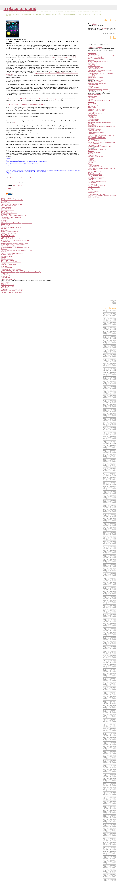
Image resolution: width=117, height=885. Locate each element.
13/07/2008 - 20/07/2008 (109, 518)
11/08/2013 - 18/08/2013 (109, 828)
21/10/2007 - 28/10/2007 (109, 476)
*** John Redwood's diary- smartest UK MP (13, 244)
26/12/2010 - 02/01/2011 (109, 668)
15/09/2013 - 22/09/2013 (109, 834)
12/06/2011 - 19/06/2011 (109, 697)
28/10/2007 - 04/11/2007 (109, 477)
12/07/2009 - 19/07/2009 (109, 583)
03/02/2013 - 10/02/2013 (109, 806)
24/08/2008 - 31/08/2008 (109, 525)
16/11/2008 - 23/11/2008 (109, 540)
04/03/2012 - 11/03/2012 (109, 744)
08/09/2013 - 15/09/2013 (109, 833)
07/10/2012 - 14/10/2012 (109, 784)
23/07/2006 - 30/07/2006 (109, 411)
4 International (92, 53)
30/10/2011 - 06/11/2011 (109, 721)
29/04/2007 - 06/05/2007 (109, 459)
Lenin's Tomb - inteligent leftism (97, 181)
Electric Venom (92, 117)
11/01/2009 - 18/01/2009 (109, 550)
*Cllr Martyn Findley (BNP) (95, 129)
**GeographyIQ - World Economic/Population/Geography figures (99, 145)
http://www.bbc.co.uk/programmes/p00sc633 (64, 57)
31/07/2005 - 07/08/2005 (109, 355)
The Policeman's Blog (7, 237)
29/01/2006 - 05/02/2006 (109, 382)
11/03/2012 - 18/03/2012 (109, 746)
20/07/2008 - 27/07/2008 (109, 519)
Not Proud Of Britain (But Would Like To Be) (13, 215)
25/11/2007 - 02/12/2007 (109, 482)
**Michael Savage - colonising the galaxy (12, 250)
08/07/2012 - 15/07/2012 (109, 768)
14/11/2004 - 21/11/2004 (109, 312)
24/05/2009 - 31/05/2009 (109, 574)
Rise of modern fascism (28, 178)
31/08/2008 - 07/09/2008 (109, 527)
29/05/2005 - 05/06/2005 (109, 347)
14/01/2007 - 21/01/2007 (109, 441)
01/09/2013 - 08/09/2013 (109, 832)
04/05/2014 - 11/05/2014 (109, 871)
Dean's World (91, 106)
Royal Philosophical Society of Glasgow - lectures (15, 247)
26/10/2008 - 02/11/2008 (109, 537)
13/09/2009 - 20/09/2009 (109, 595)
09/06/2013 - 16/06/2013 (109, 816)
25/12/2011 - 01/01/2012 (109, 732)
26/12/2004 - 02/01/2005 (109, 319)
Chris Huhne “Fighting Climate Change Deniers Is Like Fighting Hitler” (25, 104)
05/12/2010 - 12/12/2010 (109, 664)
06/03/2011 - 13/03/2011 (109, 679)
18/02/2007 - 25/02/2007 (109, 447)
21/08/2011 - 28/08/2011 (109, 710)
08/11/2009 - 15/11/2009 (109, 605)
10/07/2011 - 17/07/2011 (109, 702)
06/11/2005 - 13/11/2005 (109, 367)
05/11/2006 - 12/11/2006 (109, 429)
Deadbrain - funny (93, 105)
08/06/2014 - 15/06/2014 (109, 878)
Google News (112, 300)
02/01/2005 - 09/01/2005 (109, 321)
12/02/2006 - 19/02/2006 (109, 385)
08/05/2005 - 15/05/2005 (109, 344)
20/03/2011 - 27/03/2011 (109, 682)
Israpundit (90, 159)
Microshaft (4, 201)
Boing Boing (91, 80)
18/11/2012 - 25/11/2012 (109, 792)
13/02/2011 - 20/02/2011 (109, 675)
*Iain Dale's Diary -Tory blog (96, 156)
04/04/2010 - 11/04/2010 (109, 632)
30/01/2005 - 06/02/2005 (109, 326)
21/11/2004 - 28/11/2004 (109, 313)
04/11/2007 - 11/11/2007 (109, 478)
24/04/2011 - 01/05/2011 (109, 688)
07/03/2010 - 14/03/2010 (109, 627)
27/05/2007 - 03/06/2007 (109, 464)
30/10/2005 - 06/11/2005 (109, 365)
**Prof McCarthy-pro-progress (96, 194)
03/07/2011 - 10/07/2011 (109, 701)
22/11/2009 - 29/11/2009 (109, 607)
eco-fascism (17, 178)
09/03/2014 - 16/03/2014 (109, 865)
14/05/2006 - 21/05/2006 (109, 401)
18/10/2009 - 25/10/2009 (109, 601)
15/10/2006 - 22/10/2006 (109, 426)
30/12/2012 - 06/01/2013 (109, 800)
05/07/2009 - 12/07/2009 (109, 582)
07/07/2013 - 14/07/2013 (109, 821)
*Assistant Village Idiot (94, 66)
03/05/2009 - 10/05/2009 (109, 570)
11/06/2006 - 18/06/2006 (109, 406)
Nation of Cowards (6, 208)
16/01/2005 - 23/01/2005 (109, 323)
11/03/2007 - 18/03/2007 (109, 451)
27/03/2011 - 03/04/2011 (109, 683)
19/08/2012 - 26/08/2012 (109, 775)
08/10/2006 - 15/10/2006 (109, 424)
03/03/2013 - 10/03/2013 (109, 811)
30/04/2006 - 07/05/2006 (109, 399)
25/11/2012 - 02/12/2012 (109, 793)
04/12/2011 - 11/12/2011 (109, 728)
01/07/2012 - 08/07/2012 (109, 766)
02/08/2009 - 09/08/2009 (109, 587)
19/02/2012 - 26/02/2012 (109, 742)
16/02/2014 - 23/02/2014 (109, 861)
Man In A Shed (92, 190)
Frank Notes (91, 133)
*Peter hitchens (5, 230)
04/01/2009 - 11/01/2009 (109, 549)
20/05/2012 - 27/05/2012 (109, 759)
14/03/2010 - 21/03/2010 (109, 628)
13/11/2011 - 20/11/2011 (109, 724)
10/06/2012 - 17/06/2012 (109, 762)
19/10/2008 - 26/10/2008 (109, 536)
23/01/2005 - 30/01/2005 (109, 324)
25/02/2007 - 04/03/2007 (109, 449)
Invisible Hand (92, 161)
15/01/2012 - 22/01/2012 (109, 736)
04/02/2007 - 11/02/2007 (109, 445)
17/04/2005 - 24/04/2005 (109, 340)
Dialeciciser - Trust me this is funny (98, 109)
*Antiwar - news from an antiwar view (98, 61)
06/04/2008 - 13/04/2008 (109, 506)
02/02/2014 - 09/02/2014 (109, 858)
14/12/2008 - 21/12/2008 (109, 545)
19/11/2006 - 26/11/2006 (109, 432)
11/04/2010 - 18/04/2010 (109, 633)
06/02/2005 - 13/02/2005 (109, 327)
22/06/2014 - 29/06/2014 (109, 880)
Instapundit (91, 158)
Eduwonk (90, 116)
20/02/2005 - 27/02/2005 (109, 330)
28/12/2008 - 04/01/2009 (109, 547)
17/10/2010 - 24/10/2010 (109, 655)
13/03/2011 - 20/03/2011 (109, 680)
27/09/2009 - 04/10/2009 (109, 597)
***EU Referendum (93, 120)
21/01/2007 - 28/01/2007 (109, 442)
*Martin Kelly (91, 192)
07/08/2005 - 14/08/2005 (109, 356)
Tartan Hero (4, 266)
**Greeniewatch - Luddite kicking (97, 149)
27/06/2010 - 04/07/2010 (109, 647)
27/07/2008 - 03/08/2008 (109, 520)
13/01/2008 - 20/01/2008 (109, 491)
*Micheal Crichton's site (94, 94)
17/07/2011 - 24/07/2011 (109, 703)
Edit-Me (114, 302)
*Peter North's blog (6, 234)
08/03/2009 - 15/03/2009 (109, 560)
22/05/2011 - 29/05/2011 (109, 693)
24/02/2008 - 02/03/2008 (109, 499)
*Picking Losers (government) (9, 231)
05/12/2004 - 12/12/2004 (109, 315)
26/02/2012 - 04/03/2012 (109, 743)
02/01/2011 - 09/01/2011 (109, 669)
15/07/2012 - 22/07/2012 (109, 769)
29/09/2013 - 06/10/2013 (109, 837)
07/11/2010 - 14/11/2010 (109, 659)
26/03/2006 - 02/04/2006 (109, 392)
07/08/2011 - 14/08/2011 (109, 707)
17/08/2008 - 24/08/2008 (109, 524)
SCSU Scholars (28, 250)
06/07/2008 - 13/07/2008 (109, 517)
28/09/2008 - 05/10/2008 (109, 532)
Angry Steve (91, 64)
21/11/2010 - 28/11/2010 (109, 661)
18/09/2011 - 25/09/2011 (109, 714)
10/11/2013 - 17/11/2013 (109, 844)
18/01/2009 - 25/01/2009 (109, 551)
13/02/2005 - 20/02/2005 (109, 328)
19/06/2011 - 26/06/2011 (109, 698)
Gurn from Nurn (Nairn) (94, 152)
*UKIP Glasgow (5, 282)
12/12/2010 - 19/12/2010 (109, 665)
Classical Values (92, 96)
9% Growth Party (92, 54)
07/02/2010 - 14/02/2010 (109, 622)
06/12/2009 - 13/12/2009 (109, 610)
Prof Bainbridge (24, 240)
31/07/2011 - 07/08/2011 (109, 706)
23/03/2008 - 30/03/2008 (109, 504)
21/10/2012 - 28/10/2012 (109, 787)
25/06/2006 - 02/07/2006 (109, 409)
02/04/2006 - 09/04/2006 (109, 394)
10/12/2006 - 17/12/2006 (109, 436)
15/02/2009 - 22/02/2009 (109, 556)
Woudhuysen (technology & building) (11, 290)
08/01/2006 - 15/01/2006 (109, 378)
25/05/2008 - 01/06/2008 (109, 509)
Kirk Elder (90, 179)
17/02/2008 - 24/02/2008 (109, 497)
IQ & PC (90, 164)
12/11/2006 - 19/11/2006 (109, 431)
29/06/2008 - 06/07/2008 (109, 515)
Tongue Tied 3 (5, 276)
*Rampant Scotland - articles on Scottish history (14, 243)
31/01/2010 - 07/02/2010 (109, 620)
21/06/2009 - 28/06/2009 (109, 579)
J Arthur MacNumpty (93, 165)
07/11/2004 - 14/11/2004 (109, 310)
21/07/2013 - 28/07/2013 (109, 824)
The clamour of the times (95, 90)
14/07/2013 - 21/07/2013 (109, 823)
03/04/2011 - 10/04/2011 (109, 684)
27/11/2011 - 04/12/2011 (109, 727)
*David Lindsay (92, 103)
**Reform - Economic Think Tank (10, 246)
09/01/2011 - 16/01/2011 (109, 670)
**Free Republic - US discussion (101, 135)
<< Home (8, 188)
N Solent (3, 257)
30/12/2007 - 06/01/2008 (109, 488)
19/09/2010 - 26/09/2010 (109, 650)
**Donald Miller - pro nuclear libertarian (12, 204)
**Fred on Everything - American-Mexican (100, 135)
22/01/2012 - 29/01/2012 (109, 737)
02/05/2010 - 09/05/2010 (109, 637)
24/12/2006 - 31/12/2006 (109, 438)
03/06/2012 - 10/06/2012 (109, 761)
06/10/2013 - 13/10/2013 (109, 838)
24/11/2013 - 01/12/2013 (109, 847)
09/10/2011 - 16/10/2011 (109, 718)
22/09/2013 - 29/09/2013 (109, 835)
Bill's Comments (92, 74)
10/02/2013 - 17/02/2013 (109, 807)
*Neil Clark (4, 211)
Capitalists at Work (93, 84)
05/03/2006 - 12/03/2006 (109, 388)
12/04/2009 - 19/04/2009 (109, 566)
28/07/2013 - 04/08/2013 (109, 825)
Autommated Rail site (94, 68)
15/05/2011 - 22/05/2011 (109, 692)
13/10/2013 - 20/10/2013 (109, 839)
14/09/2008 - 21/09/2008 (109, 529)
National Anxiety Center (7, 210)
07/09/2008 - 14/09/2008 (109, 528)
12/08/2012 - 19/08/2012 (109, 774)
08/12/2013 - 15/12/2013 (109, 849)
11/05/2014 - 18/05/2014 (109, 873)
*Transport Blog (5, 277)
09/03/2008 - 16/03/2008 (109, 501)
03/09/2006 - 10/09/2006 (109, 418)
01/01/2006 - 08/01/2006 (109, 377)
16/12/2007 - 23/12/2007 (109, 486)
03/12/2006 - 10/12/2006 (109, 435)
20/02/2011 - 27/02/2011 (109, 677)
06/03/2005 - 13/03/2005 (109, 332)
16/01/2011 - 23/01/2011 (109, 671)
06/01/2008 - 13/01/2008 (109, 490)
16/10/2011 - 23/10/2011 (109, 719)
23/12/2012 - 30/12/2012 (109, 798)
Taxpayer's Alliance (6, 267)
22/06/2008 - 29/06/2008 (109, 514)
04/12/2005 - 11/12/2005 (109, 372)
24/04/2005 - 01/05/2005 (109, 341)
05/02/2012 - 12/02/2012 (109, 739)
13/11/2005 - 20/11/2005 (109, 368)
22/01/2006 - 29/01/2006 (109, 381)
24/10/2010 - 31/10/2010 (109, 656)
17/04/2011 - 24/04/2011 (109, 687)
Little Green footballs (94, 187)
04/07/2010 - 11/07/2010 (109, 648)
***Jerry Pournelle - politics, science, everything (101, 168)
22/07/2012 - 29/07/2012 (109, 770)
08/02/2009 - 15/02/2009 (109, 555)
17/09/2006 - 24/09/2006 (109, 420)
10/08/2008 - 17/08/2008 (109, 523)
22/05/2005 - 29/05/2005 (109, 346)
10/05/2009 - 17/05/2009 (109, 572)
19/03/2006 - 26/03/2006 (109, 391)
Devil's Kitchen (92, 107)
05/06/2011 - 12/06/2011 (109, 696)
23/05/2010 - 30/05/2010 (109, 641)
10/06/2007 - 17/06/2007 (109, 467)
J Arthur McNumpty (6, 207)
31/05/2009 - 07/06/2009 (109, 575)
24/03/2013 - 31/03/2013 (109, 815)
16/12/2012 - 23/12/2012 (109, 797)
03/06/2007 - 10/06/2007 (109, 465)
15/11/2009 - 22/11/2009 (109, 606)
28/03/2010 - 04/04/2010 (109, 630)
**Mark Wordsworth (93, 191)
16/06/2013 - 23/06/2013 (109, 817)
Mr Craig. (103, 28)
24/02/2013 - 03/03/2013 (109, 810)
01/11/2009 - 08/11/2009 (109, 604)
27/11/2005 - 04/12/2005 (109, 370)
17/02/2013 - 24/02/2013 (109, 809)
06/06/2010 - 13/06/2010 (109, 643)
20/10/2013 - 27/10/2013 (109, 841)
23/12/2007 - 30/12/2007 (109, 487)
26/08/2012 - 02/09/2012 (109, 776)
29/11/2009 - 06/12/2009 (109, 609)
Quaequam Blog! (5, 241)
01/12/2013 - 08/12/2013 (109, 848)
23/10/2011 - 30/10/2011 (109, 720)
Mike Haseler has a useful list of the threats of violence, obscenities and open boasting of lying (33, 98)
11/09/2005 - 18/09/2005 (109, 362)
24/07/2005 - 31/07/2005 (109, 354)
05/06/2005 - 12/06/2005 (109, 349)
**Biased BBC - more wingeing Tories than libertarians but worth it (100, 71)
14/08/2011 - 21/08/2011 (109, 709)
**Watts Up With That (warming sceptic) (12, 289)
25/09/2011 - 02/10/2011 (109, 715)
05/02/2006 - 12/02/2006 (109, 383)
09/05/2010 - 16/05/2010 (109, 638)
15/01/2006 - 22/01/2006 (109, 379)
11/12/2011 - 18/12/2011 (109, 729)
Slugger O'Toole (5, 224)
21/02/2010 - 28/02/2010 (109, 624)
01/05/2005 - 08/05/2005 (109, 342)
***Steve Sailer (5, 263)
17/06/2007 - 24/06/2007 (109, 468)
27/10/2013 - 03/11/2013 (109, 842)
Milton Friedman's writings (8, 205)
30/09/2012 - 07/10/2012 (109, 783)
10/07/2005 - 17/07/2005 (109, 351)
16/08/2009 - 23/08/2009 (109, 590)
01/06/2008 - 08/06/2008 (109, 510)
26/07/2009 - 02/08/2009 (109, 586)
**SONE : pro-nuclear (7, 259)
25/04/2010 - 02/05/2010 (109, 636)
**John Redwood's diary (94, 171)
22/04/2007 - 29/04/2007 (109, 458)
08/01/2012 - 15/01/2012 (109, 734)
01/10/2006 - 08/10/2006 (109, 423)
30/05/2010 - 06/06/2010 (109, 642)
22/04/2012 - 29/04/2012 (109, 753)
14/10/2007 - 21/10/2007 (109, 474)
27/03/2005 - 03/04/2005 (109, 336)
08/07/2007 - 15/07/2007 (109, 472)
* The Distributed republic (95, 113)
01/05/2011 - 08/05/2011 (109, 689)
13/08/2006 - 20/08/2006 (109, 415)
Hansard (90, 153)
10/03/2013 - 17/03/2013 (109, 812)
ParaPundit (4, 228)
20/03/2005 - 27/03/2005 (109, 335)
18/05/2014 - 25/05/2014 (109, 874)
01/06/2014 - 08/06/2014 (109, 876)
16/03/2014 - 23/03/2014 (109, 866)
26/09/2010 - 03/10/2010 (109, 651)
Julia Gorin (91, 172)
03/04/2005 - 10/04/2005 (109, 337)
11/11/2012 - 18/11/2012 (109, 791)
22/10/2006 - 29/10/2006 (109, 427)
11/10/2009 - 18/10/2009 (109, 600)
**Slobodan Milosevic (7, 254)
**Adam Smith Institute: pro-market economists (101, 56)
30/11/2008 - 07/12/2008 (109, 542)
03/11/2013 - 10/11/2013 (109, 843)
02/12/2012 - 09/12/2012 (109, 794)
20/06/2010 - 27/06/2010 (109, 646)
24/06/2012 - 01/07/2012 (109, 765)
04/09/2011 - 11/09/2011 (109, 711)
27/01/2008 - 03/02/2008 (109, 493)
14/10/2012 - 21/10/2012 (109, 785)
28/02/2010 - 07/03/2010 (109, 625)
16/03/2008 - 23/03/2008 (109, 502)
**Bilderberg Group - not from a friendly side (100, 73)
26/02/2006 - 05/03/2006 (109, 387)
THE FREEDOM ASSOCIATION (97, 138)
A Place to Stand (20, 8)
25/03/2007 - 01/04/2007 (109, 454)
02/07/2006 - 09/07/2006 (109, 410)
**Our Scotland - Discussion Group (11, 227)
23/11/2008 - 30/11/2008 (109, 541)
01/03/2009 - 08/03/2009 (109, 559)
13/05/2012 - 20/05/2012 (109, 757)
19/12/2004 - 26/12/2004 (109, 318)
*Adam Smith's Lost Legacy (95, 57)
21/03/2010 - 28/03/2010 (109, 629)
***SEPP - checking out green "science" (12, 253)
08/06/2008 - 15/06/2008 (109, 511)
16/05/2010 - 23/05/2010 (109, 639)
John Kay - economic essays (96, 177)
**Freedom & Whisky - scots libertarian (99, 141)
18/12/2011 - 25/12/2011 (109, 730)
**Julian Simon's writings (95, 174)
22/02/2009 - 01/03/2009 (109, 557)
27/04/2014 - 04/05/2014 (109, 870)
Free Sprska (91, 139)
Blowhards (91, 79)
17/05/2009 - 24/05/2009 (109, 573)
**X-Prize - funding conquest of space (11, 292)
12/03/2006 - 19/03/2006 (109, 390)
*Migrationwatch (5, 202)
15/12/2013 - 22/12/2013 (109, 851)
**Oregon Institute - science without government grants (16, 223)
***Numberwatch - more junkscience (11, 217)
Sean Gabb (4, 251)
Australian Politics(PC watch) (96, 67)
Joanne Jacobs (92, 169)
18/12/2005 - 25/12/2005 (109, 374)
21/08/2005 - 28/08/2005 (109, 359)
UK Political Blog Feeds (7, 285)
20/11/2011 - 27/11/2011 (109, 725)
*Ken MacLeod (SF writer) (95, 178)
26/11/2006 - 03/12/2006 (109, 433)
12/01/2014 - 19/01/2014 (109, 855)
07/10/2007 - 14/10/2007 (109, 473)
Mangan (90, 188)
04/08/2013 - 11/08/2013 (109, 826)
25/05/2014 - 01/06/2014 (109, 875)
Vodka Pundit (4, 287)
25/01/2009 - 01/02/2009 (109, 552)
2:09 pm (19, 182)
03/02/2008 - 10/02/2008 (109, 495)
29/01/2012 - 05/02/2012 (109, 738)
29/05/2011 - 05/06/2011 (109, 695)
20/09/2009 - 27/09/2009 (109, 596)
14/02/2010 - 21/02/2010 (109, 623)
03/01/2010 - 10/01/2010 (109, 615)
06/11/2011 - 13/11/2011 (109, 723)
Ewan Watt (91, 123)
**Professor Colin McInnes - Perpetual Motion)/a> (102, 195)
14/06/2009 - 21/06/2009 (109, 578)
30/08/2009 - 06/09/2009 (109, 592)
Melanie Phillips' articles (7, 198)
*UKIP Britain (4, 283)
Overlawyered (5, 226)
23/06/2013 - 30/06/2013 (109, 819)
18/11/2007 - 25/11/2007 (109, 481)
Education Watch (92, 115)
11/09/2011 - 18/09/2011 (109, 712)
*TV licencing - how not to (8, 279)
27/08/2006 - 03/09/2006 (109, 417)
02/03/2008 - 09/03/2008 (109, 500)
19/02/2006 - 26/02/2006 (109, 386)
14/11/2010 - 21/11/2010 (109, 660)
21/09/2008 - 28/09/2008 (109, 531)
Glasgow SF (91, 148)
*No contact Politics (6, 214)
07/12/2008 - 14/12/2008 (109, 543)
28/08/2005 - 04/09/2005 (109, 360)
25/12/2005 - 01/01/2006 (109, 376)
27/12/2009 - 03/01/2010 (109, 614)
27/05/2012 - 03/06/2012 (109, 760)
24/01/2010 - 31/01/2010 (109, 619)
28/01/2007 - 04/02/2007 (109, 444)
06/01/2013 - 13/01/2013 (109, 801)
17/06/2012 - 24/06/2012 (109, 764)
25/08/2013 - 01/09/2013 (109, 830)
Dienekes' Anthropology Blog (96, 110)
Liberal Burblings (92, 184)
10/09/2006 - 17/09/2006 (109, 419)
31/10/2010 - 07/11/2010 (109, 657)
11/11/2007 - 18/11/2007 (109, 479)
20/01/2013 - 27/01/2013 (109, 803)
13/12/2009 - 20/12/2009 (109, 611)
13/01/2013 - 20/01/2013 (109, 802)
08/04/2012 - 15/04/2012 (109, 751)
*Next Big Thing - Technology (9, 213)
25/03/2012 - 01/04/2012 (109, 748)
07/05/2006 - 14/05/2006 (109, 400)
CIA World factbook (93, 87)
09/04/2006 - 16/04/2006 (109, 395)
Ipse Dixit (90, 162)
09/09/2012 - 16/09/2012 (109, 779)
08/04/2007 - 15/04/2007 (109, 456)
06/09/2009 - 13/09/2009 (109, 593)
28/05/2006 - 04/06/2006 (109, 404)
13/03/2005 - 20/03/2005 (109, 333)
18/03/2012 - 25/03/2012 (109, 747)
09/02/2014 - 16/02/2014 (109, 860)
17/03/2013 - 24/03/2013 (109, 814)
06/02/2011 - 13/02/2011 (109, 674)
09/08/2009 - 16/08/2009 (109, 588)
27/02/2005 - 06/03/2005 (109, 331)
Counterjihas (91, 97)
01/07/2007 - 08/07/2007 (109, 470)
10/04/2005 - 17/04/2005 (109, 338)
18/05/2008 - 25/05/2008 (109, 508)
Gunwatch (91, 151)
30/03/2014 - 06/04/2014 (109, 869)
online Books (4, 221)
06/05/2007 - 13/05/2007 (109, 460)
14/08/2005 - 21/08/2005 (109, 358)
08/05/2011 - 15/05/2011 (109, 691)
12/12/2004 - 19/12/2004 (109, 317)
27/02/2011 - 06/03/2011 (109, 678)
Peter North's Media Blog (8, 236)
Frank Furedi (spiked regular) (96, 132)
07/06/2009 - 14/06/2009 (109, 577)
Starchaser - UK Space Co (8, 264)
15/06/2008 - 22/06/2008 (109, 513)
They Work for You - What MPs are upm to (13, 270)
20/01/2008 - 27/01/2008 (109, 492)
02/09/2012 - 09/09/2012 (109, 778)
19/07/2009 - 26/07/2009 (109, 584)
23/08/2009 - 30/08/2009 (109, 591)
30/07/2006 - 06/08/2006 (109, 413)
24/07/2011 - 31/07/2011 (109, 705)
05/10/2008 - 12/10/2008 (109, 533)
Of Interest (4, 220)
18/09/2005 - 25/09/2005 (109, 363)
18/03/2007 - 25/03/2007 (109, 452)
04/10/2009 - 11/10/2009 (109, 598)
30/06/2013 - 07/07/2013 (109, 820)
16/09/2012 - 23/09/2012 (109, 780)
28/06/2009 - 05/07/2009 (109, 581)
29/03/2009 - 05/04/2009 (109, 564)
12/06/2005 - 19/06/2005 (109, 350)
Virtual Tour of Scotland (7, 286)
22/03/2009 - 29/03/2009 (109, 563)
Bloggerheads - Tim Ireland (95, 77)
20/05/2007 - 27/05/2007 (109, 463)
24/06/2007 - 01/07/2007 (109, 469)
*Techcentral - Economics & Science (11, 269)
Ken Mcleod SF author (94, 197)
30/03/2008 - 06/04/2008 (109, 505)
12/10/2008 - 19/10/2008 (109, 534)
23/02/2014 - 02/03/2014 (109, 862)
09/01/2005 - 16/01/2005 (109, 322)
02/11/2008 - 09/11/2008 (109, 538)
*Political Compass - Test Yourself (10, 240)
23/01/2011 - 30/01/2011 (109, 673)
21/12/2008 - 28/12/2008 (109, 546)
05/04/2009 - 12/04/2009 (109, 565)
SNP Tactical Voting (6, 256)
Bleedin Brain (91, 76)
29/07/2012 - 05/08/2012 (109, 771)
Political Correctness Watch (8, 233)
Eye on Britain (92, 125)
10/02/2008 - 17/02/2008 (109, 496)
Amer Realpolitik (92, 63)
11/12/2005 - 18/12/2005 (109, 373)
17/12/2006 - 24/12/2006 (109, 437)
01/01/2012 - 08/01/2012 (109, 733)
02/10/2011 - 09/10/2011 (109, 716)
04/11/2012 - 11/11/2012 (109, 789)
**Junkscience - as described (96, 175)
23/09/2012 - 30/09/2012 (109, 782)
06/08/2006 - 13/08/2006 (109, 414)
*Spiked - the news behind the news (11, 262)
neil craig (94, 24)
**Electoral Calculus (93, 119)
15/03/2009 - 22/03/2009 (109, 561)
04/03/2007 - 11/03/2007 (109, 450)
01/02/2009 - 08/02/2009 (109, 554)
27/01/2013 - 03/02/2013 (109, 805)
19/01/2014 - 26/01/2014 (109, 856)
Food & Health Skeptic (94, 130)
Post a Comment (17, 185)
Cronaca (90, 99)
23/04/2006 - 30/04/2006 (109, 397)
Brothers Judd (99, 80)
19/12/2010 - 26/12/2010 (109, 666)
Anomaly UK (91, 60)
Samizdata (4, 249)
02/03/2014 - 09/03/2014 (109, 864)
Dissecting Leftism (93, 112)
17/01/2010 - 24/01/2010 (109, 618)
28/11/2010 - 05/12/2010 (109, 663)
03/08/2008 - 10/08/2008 (109, 522)
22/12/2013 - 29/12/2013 (109, 852)
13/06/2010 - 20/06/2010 (109, 645)
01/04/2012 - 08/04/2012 (109, 750)
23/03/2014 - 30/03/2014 (109, 867)
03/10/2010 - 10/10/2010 (109, 652)
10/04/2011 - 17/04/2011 (109, 686)
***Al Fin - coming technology (96, 58)
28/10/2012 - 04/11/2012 (109, 788)
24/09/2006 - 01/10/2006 (109, 422)
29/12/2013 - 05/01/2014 (109, 853)
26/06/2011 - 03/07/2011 (109, 700)
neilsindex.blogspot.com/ (95, 47)
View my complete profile (109, 33)
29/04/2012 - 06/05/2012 (109, 755)
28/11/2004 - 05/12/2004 (109, 314)
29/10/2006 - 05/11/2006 (109, 428)
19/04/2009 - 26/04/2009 (109, 568)
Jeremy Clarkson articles (95, 166)
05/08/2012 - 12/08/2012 (109, 773)
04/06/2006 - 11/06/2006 (109, 405)
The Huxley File (92, 155)
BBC (11, 178)
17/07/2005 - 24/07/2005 (109, 353)
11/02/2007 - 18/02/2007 (109, 446)
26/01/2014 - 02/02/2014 (109, 857)
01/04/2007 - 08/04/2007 (109, 455)
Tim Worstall (4, 273)
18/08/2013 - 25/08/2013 (109, 829)
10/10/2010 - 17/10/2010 (109, 654)
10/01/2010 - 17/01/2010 (109, 616)
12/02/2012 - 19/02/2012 (109, 741)
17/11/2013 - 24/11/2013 (109, 846)
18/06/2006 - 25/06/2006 (109, 408)
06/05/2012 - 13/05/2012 (109, 756)
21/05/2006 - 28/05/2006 (109, 403)
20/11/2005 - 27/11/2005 (109, 369)
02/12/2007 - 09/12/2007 (109, 483)
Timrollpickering (5, 275)
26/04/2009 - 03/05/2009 (109, 569)
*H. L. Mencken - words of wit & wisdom (12, 200)
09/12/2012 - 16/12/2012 (109, 796)
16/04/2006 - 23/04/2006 (109, 396)
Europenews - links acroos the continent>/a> (100, 122)
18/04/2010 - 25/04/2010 (109, 634)
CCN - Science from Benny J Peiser (98, 89)
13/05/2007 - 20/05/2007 (109, 461)
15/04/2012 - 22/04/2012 (109, 752)
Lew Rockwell (92, 182)
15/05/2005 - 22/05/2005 (109, 345)
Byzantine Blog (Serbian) (95, 81)
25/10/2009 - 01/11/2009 (109, 602)
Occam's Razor (5, 218)
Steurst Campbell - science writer (97, 83)
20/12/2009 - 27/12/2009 (109, 613)
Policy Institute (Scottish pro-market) (11, 239)
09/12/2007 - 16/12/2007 (109, 484)
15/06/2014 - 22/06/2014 (109, 879)
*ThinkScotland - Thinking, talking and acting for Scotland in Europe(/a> (21, 272)
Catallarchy (91, 86)
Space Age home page (7, 260)
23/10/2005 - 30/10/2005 (109, 364)
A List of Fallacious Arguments (96, 185)
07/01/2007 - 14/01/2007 (109, 440)
